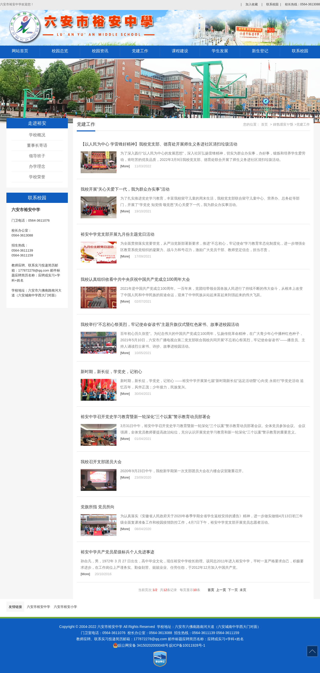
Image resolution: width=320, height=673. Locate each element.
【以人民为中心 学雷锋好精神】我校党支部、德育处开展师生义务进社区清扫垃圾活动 (159, 144)
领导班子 (37, 156)
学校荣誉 (37, 177)
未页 (243, 590)
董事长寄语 (37, 145)
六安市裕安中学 (38, 607)
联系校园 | (273, 4)
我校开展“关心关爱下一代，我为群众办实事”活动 (125, 189)
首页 (264, 124)
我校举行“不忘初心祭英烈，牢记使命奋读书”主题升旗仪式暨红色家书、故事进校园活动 (160, 324)
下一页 (233, 590)
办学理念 (37, 166)
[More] (125, 166)
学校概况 (37, 135)
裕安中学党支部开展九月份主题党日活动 (117, 234)
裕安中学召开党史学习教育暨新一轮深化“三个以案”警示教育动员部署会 (145, 417)
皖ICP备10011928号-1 (187, 645)
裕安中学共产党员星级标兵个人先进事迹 (117, 552)
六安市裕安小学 (65, 607)
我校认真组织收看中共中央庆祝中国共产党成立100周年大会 (135, 279)
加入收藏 (252, 4)
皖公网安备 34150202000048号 (140, 645)
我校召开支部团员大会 (101, 462)
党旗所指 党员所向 (97, 507)
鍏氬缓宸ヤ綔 (283, 124)
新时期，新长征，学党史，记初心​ (111, 371)
